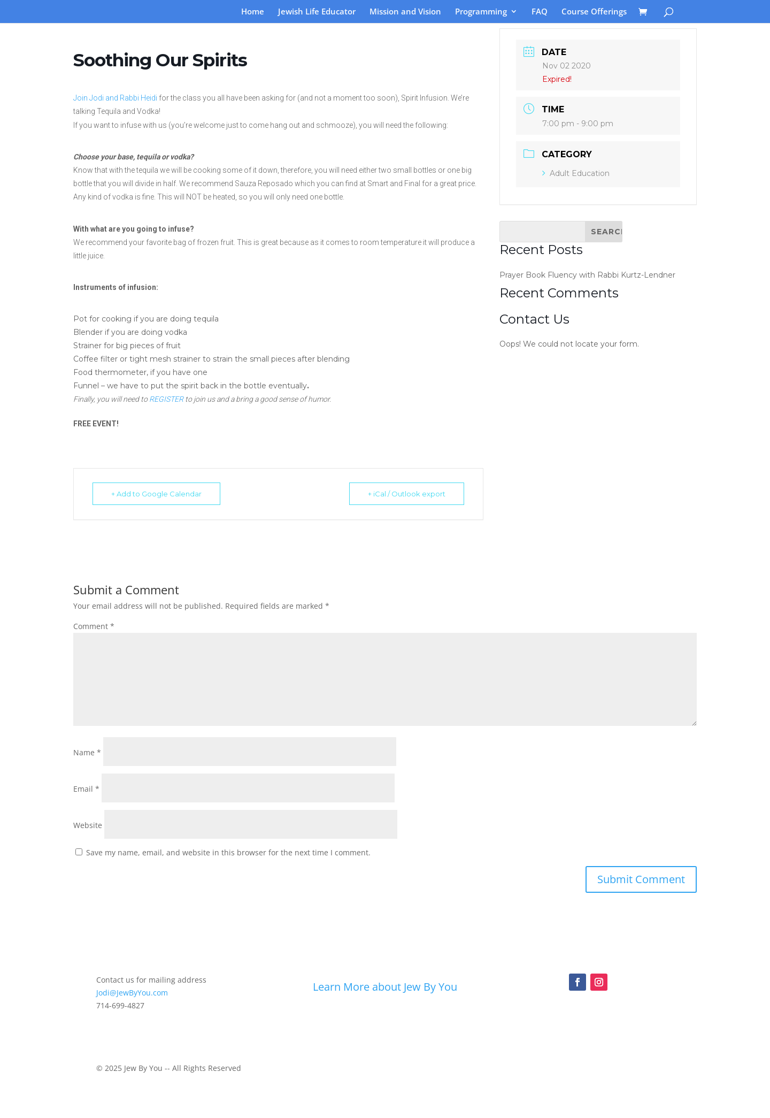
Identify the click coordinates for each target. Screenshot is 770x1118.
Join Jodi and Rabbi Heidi (115, 98)
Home (252, 12)
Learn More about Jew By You (385, 986)
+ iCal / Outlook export (406, 493)
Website (87, 825)
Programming (481, 12)
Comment (93, 626)
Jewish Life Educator (317, 12)
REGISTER (166, 399)
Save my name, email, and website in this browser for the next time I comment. (228, 852)
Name (87, 752)
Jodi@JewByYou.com (132, 992)
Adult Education (576, 173)
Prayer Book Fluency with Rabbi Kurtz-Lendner (587, 275)
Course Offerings (594, 12)
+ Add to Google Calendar (156, 493)
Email (86, 789)
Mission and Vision (405, 12)
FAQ (540, 12)
